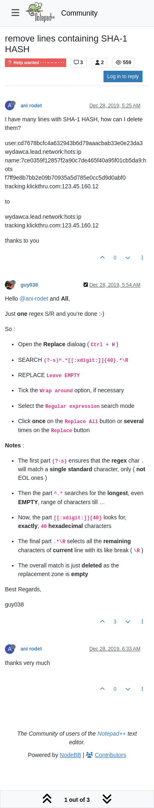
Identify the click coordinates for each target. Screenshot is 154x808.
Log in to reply (123, 76)
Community (79, 13)
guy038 (29, 285)
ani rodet (31, 106)
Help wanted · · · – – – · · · (35, 62)
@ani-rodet (34, 298)
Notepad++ (111, 733)
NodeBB (70, 755)
